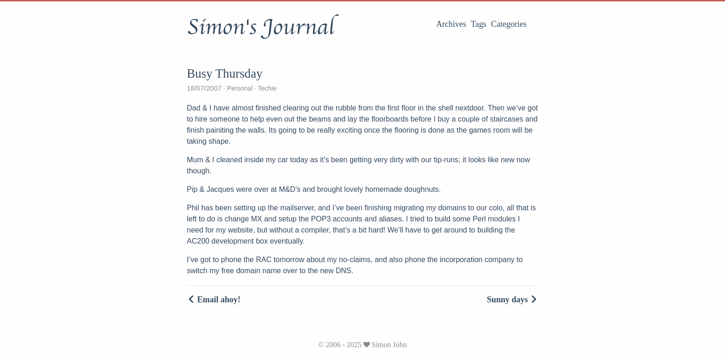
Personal (239, 88)
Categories (509, 24)
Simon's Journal (260, 27)
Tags (478, 24)
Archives (451, 24)
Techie (266, 88)
